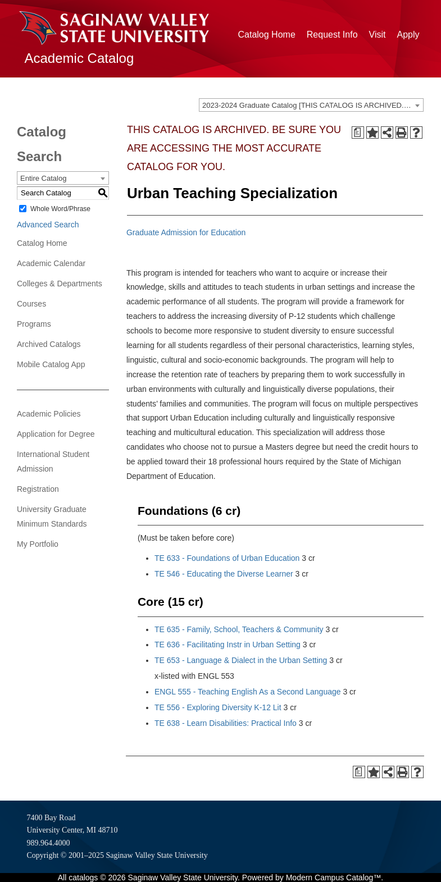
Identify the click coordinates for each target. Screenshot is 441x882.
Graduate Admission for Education (185, 232)
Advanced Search (48, 224)
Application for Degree (56, 433)
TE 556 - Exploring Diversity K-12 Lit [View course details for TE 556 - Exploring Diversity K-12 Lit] (217, 707)
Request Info (332, 34)
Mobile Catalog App (51, 364)
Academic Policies (49, 413)
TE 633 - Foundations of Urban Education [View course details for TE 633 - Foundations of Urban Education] (226, 558)
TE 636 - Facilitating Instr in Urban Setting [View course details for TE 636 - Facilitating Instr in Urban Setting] (227, 644)
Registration (38, 489)
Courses (31, 303)
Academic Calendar (51, 263)
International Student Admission (53, 461)
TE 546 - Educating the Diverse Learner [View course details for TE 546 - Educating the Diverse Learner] (223, 573)
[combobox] (311, 105)
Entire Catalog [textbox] (43, 178)
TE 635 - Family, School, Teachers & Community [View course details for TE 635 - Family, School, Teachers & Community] (239, 629)
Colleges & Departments (59, 283)
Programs (34, 323)
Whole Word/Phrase (60, 209)
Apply (408, 34)
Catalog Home (266, 34)
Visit (377, 34)
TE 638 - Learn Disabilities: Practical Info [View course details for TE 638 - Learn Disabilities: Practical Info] (225, 723)
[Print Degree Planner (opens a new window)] (358, 132)
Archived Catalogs (49, 344)
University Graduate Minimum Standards (52, 516)
